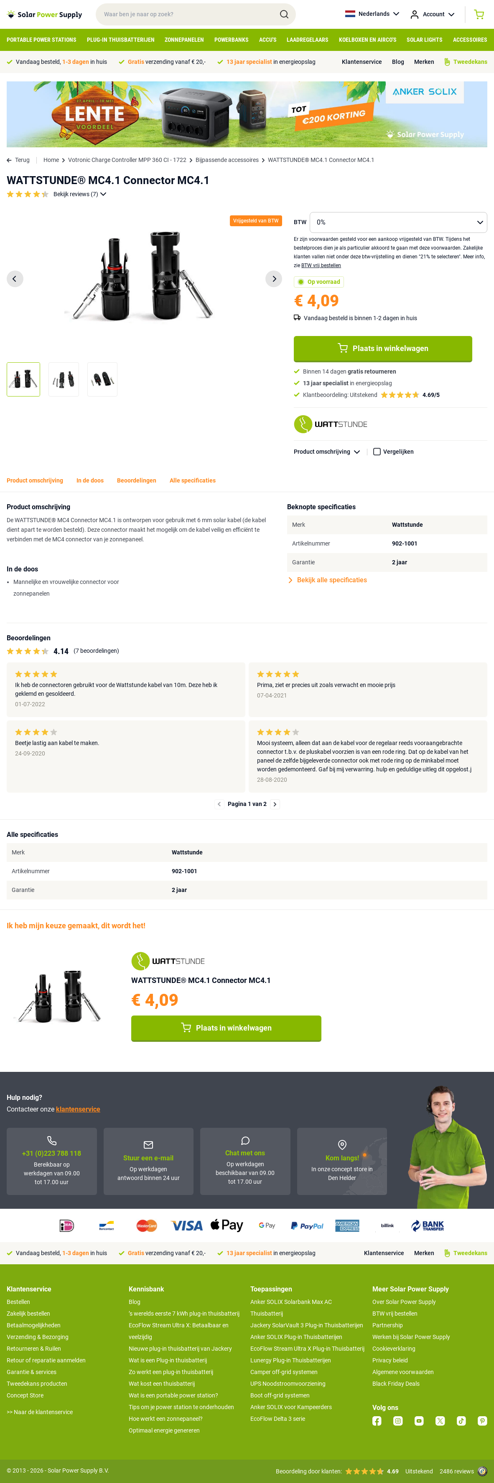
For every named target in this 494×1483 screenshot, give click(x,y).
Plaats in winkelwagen (383, 348)
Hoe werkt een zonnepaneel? (166, 1418)
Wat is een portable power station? (173, 1395)
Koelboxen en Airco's (368, 39)
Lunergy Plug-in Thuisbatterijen (290, 1360)
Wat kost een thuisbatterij (162, 1383)
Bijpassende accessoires (227, 160)
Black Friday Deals (396, 1383)
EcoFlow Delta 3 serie (277, 1418)
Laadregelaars (307, 39)
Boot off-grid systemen (280, 1395)
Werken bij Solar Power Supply (411, 1337)
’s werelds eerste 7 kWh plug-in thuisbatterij (184, 1313)
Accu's (268, 39)
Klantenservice (362, 61)
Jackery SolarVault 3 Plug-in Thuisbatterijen (306, 1325)
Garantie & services (31, 1372)
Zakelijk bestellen (28, 1313)
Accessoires (470, 39)
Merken (424, 61)
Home (51, 160)
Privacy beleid (390, 1360)
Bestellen (18, 1302)
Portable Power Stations (41, 39)
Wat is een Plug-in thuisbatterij (168, 1360)
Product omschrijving (330, 451)
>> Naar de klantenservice (40, 1412)
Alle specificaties (193, 480)
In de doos (90, 480)
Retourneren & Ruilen (34, 1348)
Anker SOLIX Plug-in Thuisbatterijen (296, 1337)
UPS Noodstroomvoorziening (288, 1383)
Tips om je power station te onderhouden (181, 1407)
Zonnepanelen (184, 39)
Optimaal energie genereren (164, 1430)
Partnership (387, 1325)
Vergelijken (398, 451)
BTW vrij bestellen (321, 265)
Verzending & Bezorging (38, 1337)
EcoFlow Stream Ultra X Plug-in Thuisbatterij (307, 1348)
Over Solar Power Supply (404, 1302)
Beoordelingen (136, 480)
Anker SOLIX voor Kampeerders (291, 1407)
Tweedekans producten (37, 1383)
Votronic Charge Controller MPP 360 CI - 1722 (127, 160)
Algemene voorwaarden (403, 1372)
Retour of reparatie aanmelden (46, 1360)
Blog (398, 61)
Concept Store (25, 1395)
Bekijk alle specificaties (328, 580)
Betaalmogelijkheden (34, 1325)
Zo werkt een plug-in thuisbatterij (171, 1372)
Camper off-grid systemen (284, 1372)
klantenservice (78, 1109)
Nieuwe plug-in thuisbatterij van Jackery (180, 1348)
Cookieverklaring (393, 1348)
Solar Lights (425, 39)
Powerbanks (231, 39)
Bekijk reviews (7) (80, 194)
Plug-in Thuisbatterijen (121, 39)
